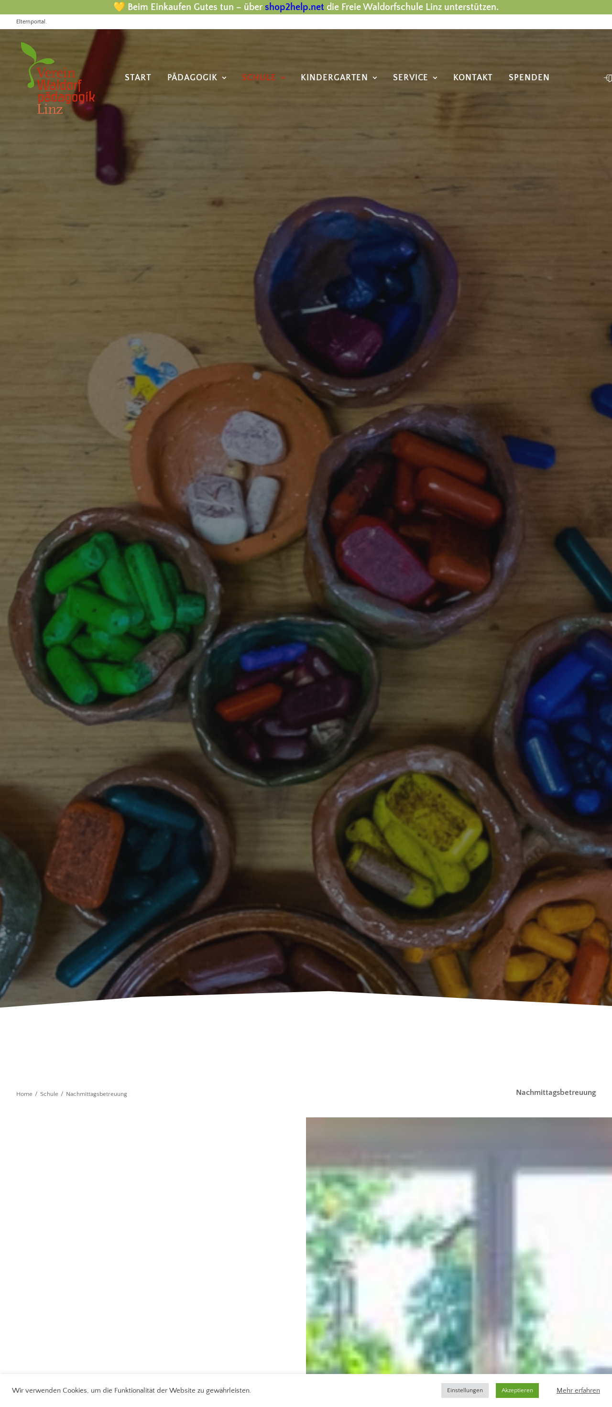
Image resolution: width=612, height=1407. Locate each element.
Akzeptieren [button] (517, 1390)
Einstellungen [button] (465, 1390)
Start (138, 78)
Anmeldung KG (354, 1212)
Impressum (346, 1179)
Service (415, 78)
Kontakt (473, 78)
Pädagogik (197, 78)
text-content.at (226, 1346)
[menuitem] (138, 78)
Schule (263, 78)
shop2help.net (294, 7)
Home (24, 376)
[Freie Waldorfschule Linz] (53, 78)
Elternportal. (31, 22)
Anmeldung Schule (362, 1229)
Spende (339, 1246)
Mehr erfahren (578, 1391)
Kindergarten (339, 78)
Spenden (529, 78)
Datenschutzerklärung (367, 1196)
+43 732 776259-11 (59, 1029)
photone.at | (91, 1346)
